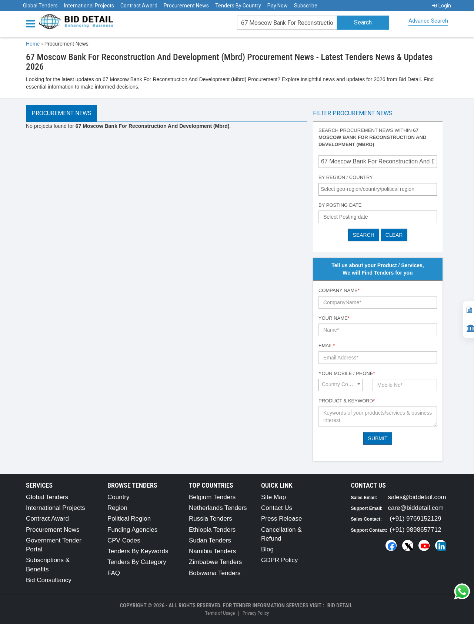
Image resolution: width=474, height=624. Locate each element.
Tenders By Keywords (137, 551)
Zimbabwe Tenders (215, 561)
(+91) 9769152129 (415, 518)
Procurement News (186, 6)
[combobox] (377, 189)
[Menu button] (32, 23)
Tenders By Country (238, 6)
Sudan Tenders (210, 540)
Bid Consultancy (48, 580)
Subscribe (305, 6)
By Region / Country (345, 177)
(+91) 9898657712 (415, 529)
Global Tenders (40, 6)
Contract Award (138, 6)
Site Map (273, 497)
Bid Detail (340, 605)
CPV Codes (123, 540)
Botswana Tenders (215, 573)
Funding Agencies (132, 529)
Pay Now (277, 6)
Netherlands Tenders (218, 507)
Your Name (334, 318)
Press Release (281, 518)
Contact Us (276, 507)
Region (117, 507)
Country (118, 497)
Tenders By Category (136, 561)
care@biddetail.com (416, 507)
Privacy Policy (256, 613)
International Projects (89, 6)
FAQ (113, 573)
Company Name (339, 290)
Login (441, 6)
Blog (267, 549)
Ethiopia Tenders (212, 529)
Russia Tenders (210, 518)
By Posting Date (340, 205)
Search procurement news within (372, 137)
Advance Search (428, 20)
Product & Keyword (346, 401)
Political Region (129, 518)
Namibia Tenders (212, 551)
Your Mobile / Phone (346, 373)
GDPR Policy (279, 560)
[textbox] (379, 189)
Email (326, 345)
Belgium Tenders (212, 497)
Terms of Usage (220, 613)
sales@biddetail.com (417, 497)
